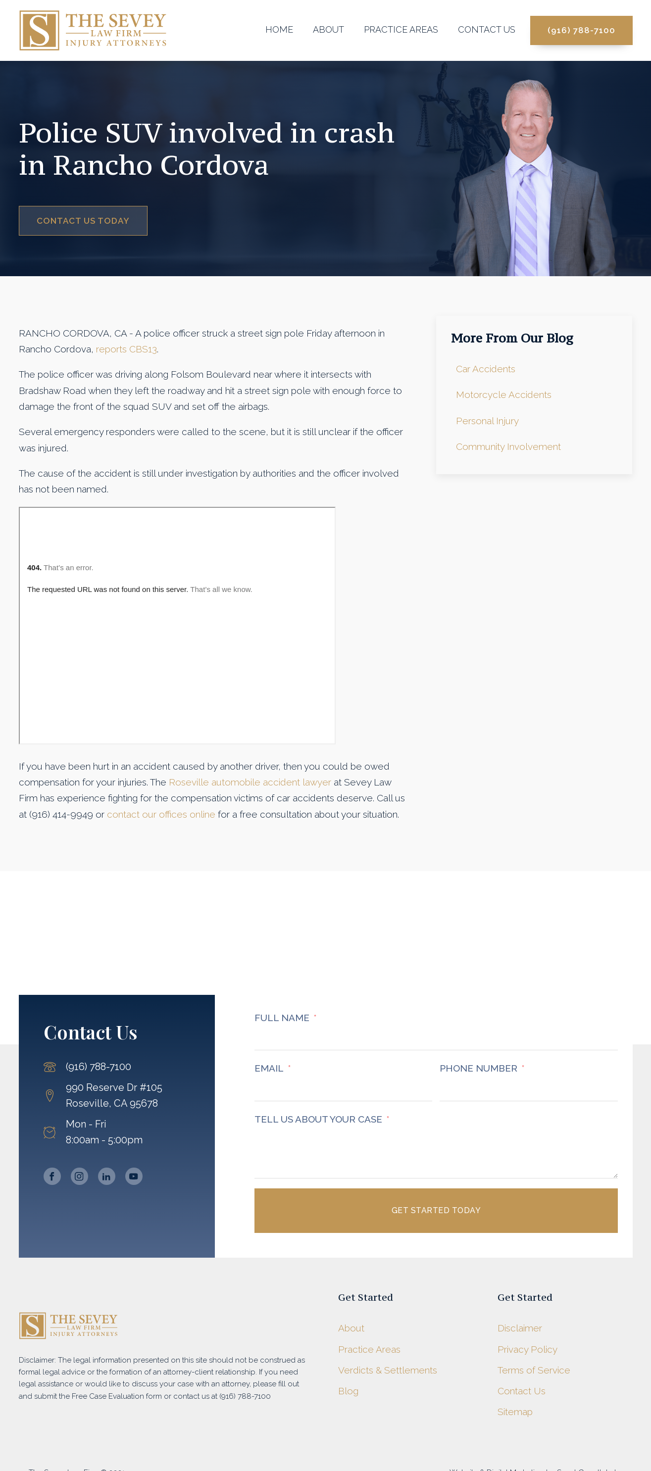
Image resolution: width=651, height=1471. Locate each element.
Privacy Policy (527, 1349)
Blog (348, 1390)
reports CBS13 (126, 348)
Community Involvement (508, 446)
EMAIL (269, 1068)
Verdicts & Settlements (387, 1370)
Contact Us (486, 29)
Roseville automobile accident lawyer (250, 782)
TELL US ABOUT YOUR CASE (318, 1119)
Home (279, 29)
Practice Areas (401, 29)
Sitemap (515, 1411)
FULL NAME (281, 1017)
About (328, 29)
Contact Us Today (83, 221)
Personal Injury (487, 420)
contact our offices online (161, 814)
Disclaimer (520, 1328)
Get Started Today (436, 1210)
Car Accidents (485, 368)
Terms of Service (534, 1370)
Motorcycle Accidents (503, 394)
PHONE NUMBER (478, 1068)
